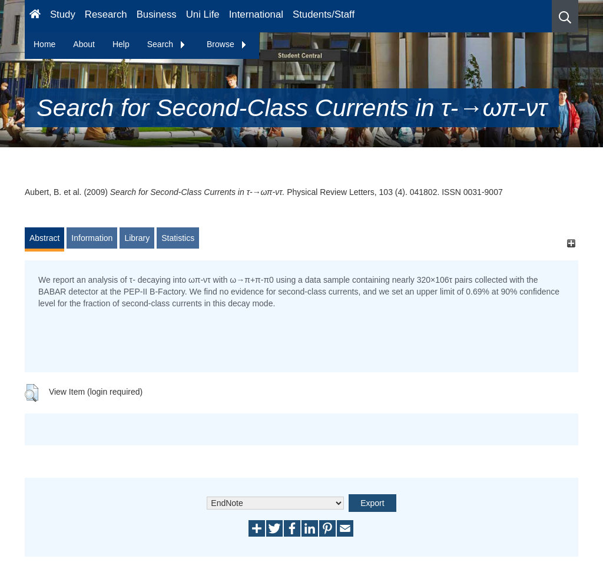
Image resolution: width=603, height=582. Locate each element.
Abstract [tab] (44, 238)
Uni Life (203, 14)
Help (121, 44)
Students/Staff (323, 14)
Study (62, 14)
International (256, 14)
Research (106, 14)
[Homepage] (35, 16)
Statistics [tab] (177, 238)
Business (157, 14)
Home (44, 44)
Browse (227, 44)
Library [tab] (137, 238)
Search (166, 44)
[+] (570, 243)
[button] (565, 16)
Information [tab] (91, 238)
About (84, 44)
